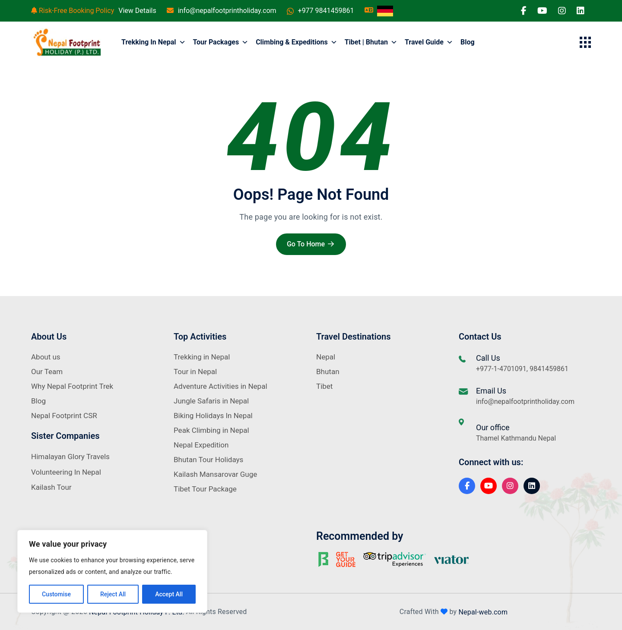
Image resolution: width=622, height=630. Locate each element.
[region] (112, 571)
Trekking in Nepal (153, 42)
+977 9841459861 (326, 10)
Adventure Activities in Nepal (220, 386)
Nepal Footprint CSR (64, 415)
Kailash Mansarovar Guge (215, 474)
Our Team (47, 371)
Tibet (324, 386)
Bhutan (328, 371)
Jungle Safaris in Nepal (211, 401)
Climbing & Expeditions (296, 42)
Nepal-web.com (483, 612)
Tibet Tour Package (205, 489)
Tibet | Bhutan (371, 42)
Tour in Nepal (195, 371)
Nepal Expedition (201, 445)
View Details (137, 10)
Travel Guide (429, 42)
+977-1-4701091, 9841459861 (522, 369)
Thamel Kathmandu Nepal (516, 438)
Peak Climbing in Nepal (211, 430)
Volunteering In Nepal (66, 472)
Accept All (169, 594)
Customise (56, 594)
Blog (467, 42)
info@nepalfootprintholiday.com (227, 10)
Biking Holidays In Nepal (213, 415)
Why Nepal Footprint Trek (72, 386)
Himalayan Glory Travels (70, 456)
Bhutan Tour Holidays (208, 459)
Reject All (113, 594)
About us (45, 357)
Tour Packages (221, 42)
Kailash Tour (51, 487)
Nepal (325, 357)
